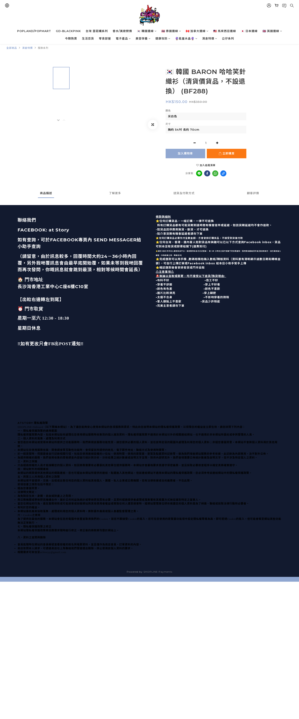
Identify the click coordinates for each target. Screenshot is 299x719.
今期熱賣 (71, 38)
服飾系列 (43, 47)
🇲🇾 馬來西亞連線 (224, 31)
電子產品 (123, 38)
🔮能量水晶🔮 (186, 38)
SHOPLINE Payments (157, 571)
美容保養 (143, 38)
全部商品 (11, 47)
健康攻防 (162, 38)
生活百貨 (88, 38)
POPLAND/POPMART (34, 31)
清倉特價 (209, 38)
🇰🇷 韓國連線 (147, 31)
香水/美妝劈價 (122, 31)
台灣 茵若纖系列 (97, 31)
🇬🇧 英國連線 (272, 31)
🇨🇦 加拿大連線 (197, 31)
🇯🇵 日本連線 (249, 31)
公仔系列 (228, 38)
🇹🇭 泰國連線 (171, 31)
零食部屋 (105, 38)
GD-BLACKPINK (68, 31)
